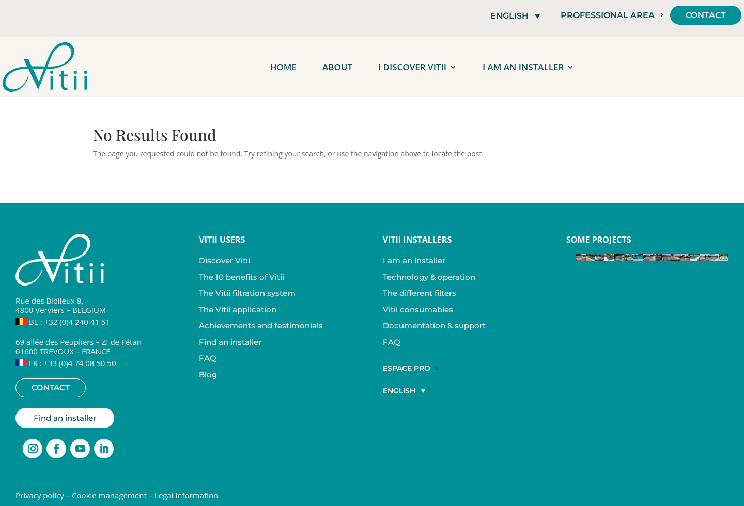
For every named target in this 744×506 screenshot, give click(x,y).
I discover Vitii (412, 67)
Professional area (608, 15)
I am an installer (523, 67)
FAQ (207, 358)
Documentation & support (434, 325)
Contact (706, 15)
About (337, 67)
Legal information (186, 495)
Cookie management (109, 495)
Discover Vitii (224, 260)
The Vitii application (237, 309)
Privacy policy (40, 495)
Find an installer (65, 418)
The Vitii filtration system (247, 293)
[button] (515, 16)
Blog (208, 375)
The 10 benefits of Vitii (241, 277)
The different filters (419, 293)
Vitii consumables (418, 309)
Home (283, 67)
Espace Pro (406, 368)
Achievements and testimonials (261, 325)
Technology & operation (429, 277)
